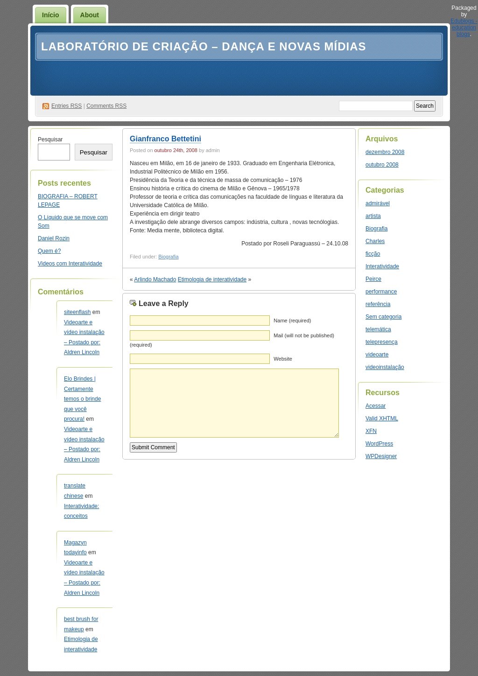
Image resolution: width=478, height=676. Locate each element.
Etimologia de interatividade (212, 279)
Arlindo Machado (155, 279)
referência (378, 304)
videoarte (377, 354)
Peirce (373, 279)
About (89, 15)
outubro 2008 (382, 164)
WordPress (379, 443)
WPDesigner (381, 456)
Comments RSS (106, 106)
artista (373, 216)
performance (381, 291)
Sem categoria (383, 317)
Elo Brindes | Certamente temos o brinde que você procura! (82, 399)
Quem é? (49, 251)
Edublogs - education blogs (463, 27)
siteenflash (77, 312)
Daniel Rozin (54, 238)
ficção (373, 254)
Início (50, 15)
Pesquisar (50, 139)
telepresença (382, 342)
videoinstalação (385, 367)
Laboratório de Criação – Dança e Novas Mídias (203, 46)
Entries (66, 106)
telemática (378, 329)
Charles (375, 241)
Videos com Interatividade (70, 263)
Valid (382, 418)
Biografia (168, 256)
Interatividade (382, 266)
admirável (378, 203)
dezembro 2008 (385, 152)
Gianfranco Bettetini (165, 139)
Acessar (376, 406)
